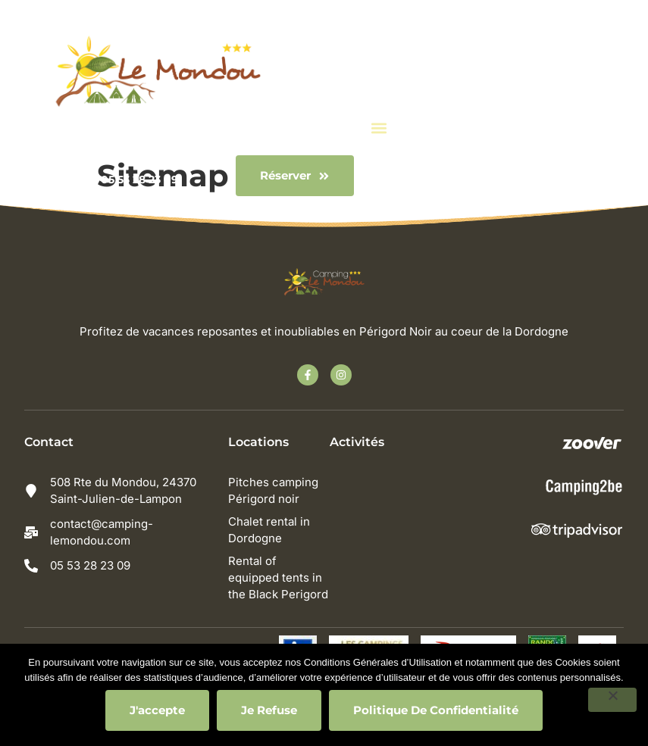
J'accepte (157, 710)
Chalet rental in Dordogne (270, 529)
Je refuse (269, 710)
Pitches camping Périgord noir (275, 490)
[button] (378, 127)
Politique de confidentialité (435, 710)
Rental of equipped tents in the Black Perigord (280, 577)
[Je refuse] (612, 700)
